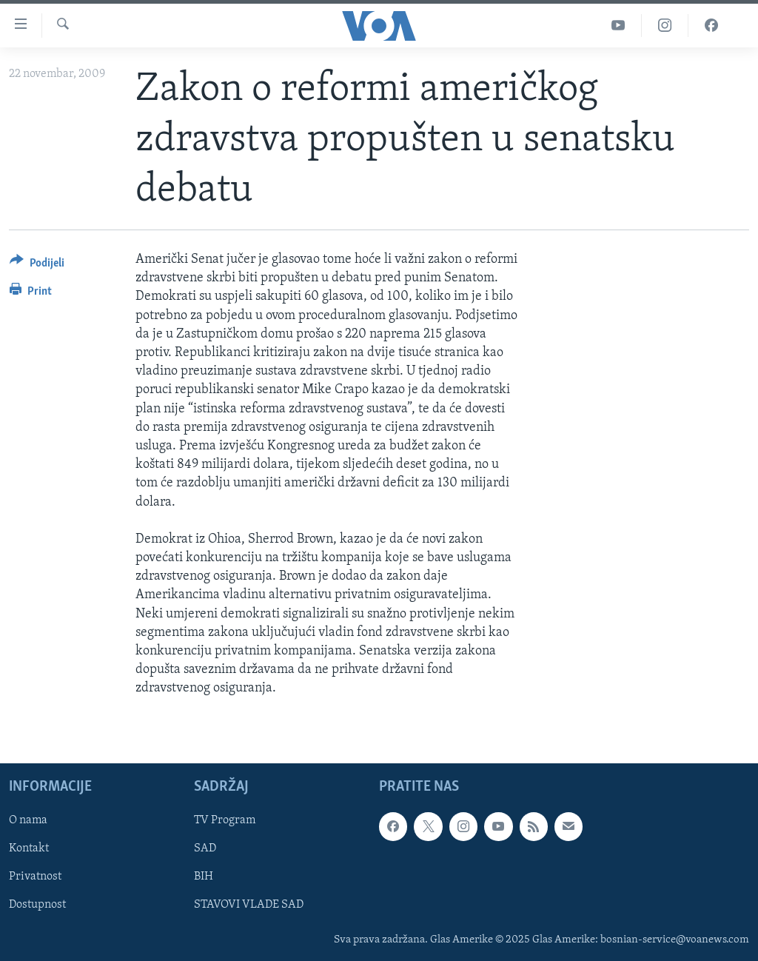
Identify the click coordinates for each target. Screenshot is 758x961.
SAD (205, 848)
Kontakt (29, 848)
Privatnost (35, 877)
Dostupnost (37, 905)
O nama (28, 820)
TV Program (224, 820)
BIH (203, 877)
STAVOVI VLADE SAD (248, 905)
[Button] (37, 265)
